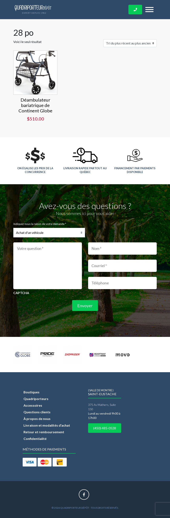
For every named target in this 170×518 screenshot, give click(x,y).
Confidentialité (35, 439)
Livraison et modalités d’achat (46, 425)
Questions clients (37, 412)
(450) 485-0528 (104, 428)
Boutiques (31, 392)
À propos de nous (37, 419)
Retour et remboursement (43, 432)
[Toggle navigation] (149, 9)
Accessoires (32, 405)
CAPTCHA (21, 293)
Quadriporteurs (35, 399)
